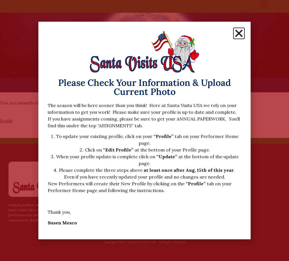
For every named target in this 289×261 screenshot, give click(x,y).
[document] (144, 130)
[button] (239, 33)
